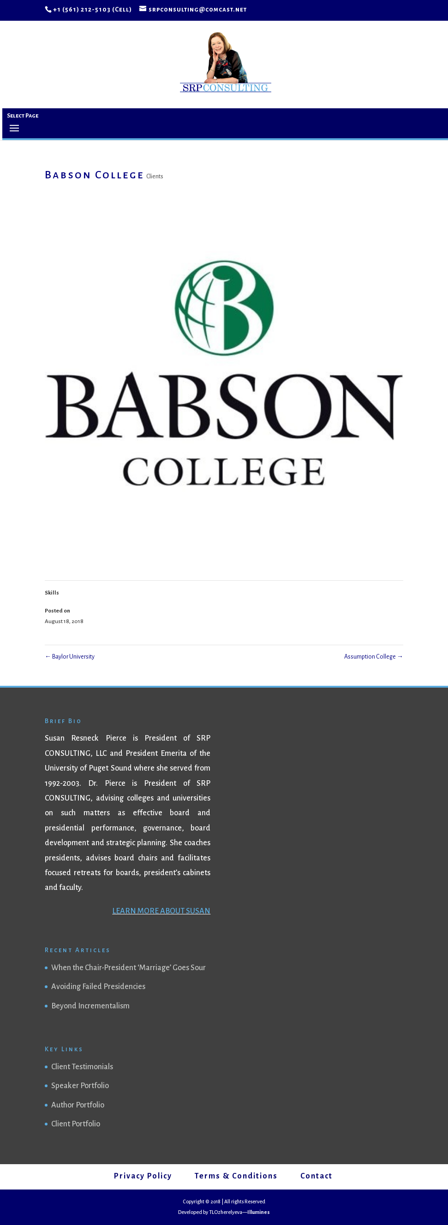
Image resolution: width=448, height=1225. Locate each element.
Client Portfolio (75, 1124)
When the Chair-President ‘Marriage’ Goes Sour (128, 968)
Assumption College (373, 657)
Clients (154, 176)
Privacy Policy (143, 1176)
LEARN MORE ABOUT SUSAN (161, 911)
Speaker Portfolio (80, 1086)
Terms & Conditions (236, 1176)
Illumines (258, 1212)
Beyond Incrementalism (90, 1006)
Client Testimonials (82, 1067)
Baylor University (70, 657)
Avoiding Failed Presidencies (98, 987)
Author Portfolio (77, 1105)
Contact (316, 1176)
